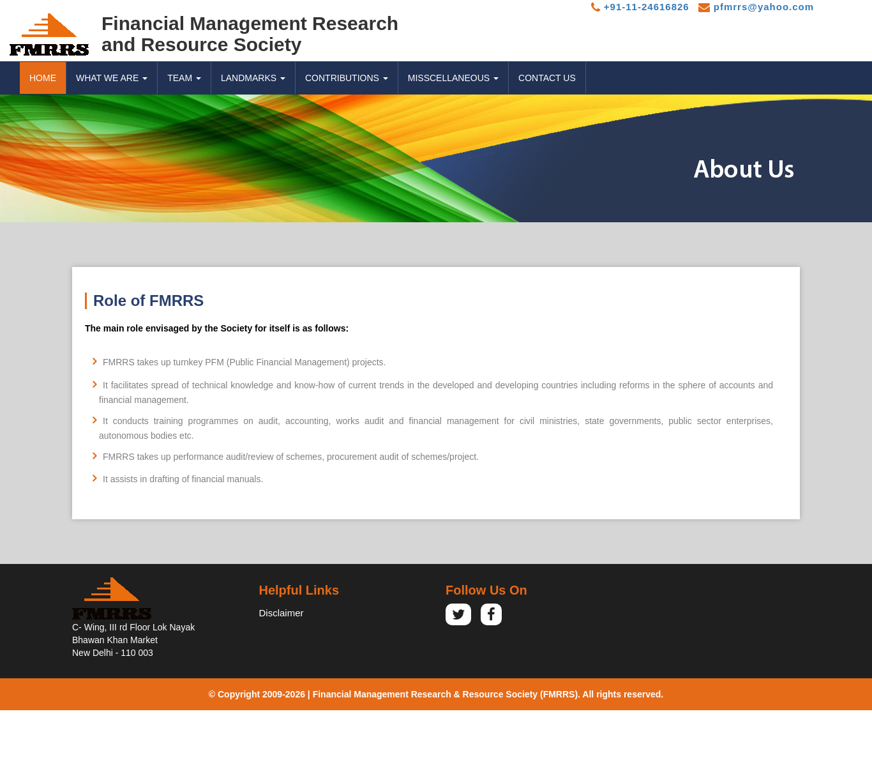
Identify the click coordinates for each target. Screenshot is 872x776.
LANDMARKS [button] (253, 78)
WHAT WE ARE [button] (111, 78)
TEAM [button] (184, 78)
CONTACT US (547, 78)
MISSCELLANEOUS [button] (453, 78)
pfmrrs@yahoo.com (756, 6)
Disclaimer (281, 612)
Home (42, 78)
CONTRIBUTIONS (346, 78)
